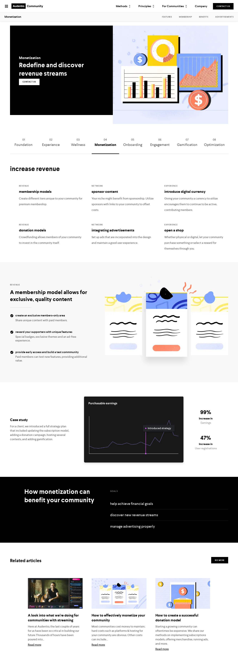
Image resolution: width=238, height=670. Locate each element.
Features (167, 17)
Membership (185, 17)
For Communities (175, 6)
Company (201, 6)
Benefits (203, 17)
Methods (123, 6)
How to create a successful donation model (176, 623)
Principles (146, 6)
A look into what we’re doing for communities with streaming (53, 623)
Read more (34, 650)
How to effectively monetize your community (118, 623)
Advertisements (224, 17)
